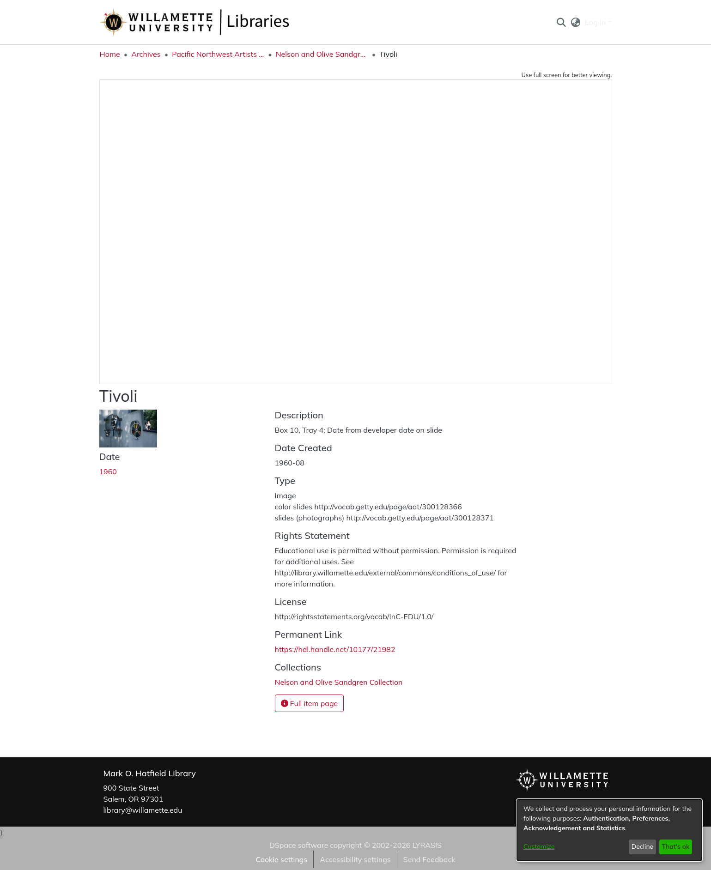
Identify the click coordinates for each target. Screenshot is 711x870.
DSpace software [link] (298, 845)
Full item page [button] (309, 703)
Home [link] (110, 54)
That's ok (675, 846)
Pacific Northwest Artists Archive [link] (218, 54)
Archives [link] (146, 54)
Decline (643, 846)
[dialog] (609, 830)
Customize (539, 846)
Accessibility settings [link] (355, 859)
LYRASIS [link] (427, 845)
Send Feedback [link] (429, 859)
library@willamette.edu (142, 810)
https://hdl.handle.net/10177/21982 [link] (335, 649)
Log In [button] (596, 22)
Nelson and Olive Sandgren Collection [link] (322, 54)
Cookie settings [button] (281, 859)
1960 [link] (108, 471)
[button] (561, 22)
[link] (339, 682)
